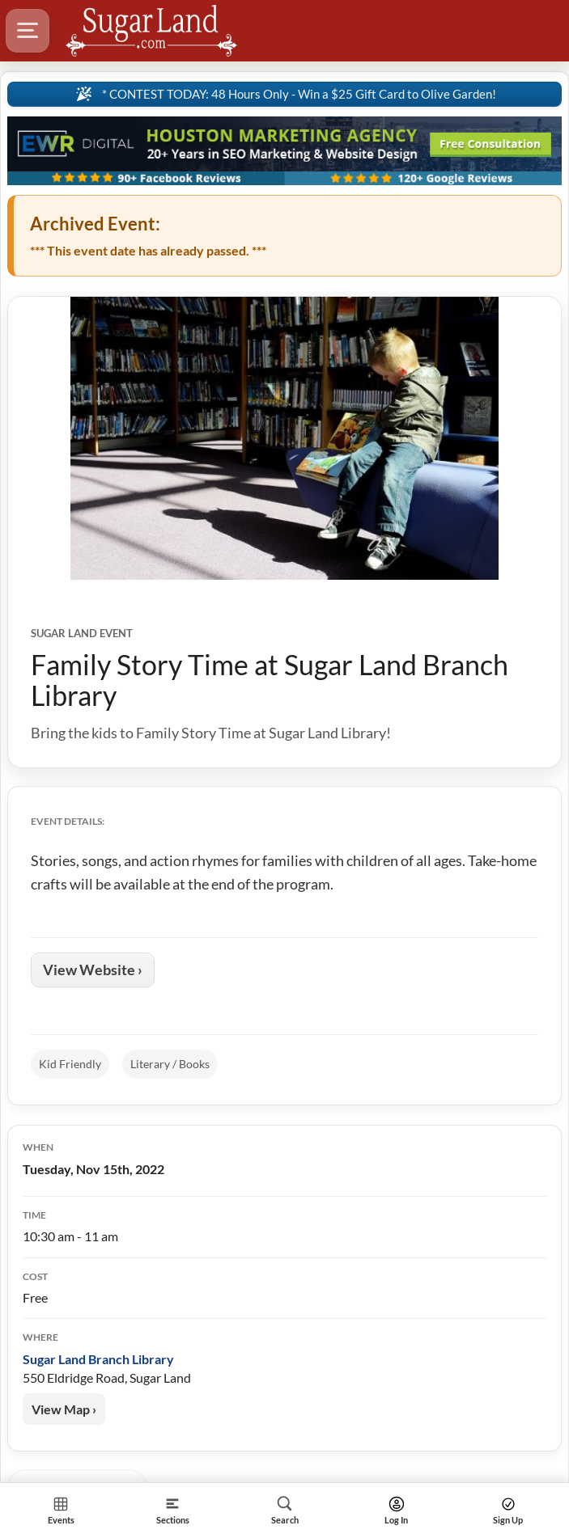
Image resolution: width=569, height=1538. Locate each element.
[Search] (284, 1510)
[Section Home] (61, 1510)
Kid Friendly (70, 1064)
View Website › (92, 969)
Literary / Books (170, 1064)
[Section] (172, 1510)
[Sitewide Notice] (284, 94)
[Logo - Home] (151, 31)
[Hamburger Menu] (27, 31)
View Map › (64, 1409)
